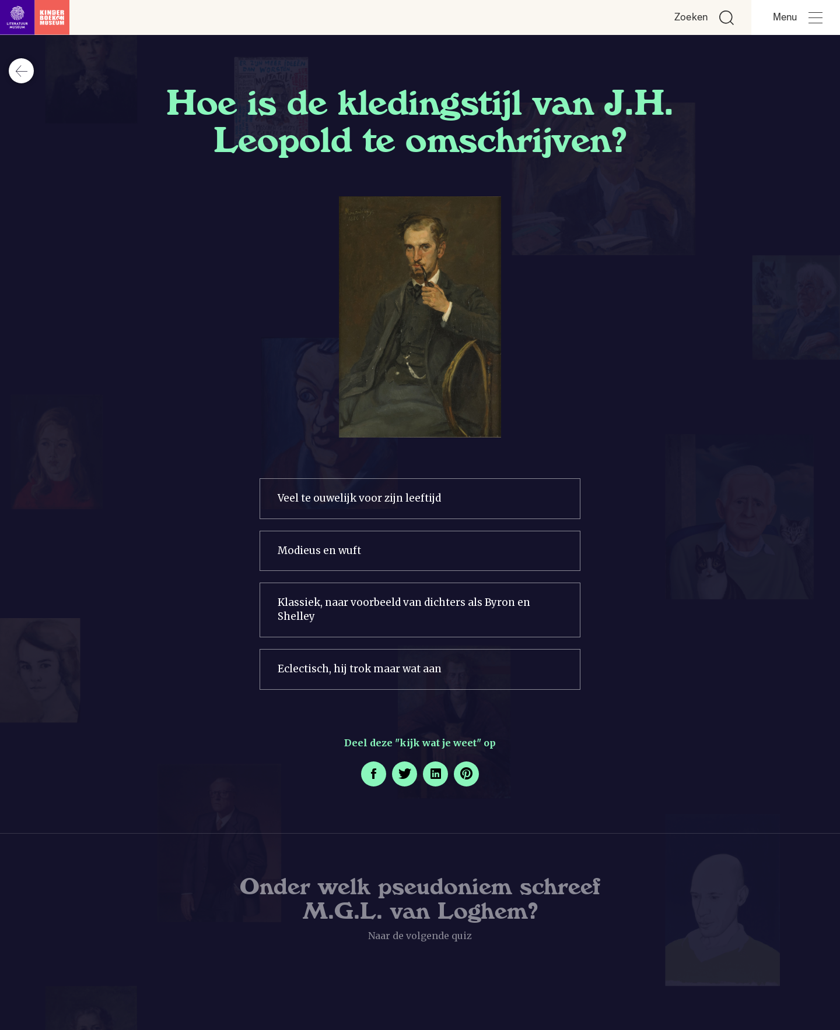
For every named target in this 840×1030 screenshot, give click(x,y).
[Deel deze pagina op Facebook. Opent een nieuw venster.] (373, 773)
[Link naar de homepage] (35, 17)
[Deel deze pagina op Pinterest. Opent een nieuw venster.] (466, 773)
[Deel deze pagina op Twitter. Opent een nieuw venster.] (404, 773)
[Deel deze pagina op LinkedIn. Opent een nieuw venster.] (435, 773)
